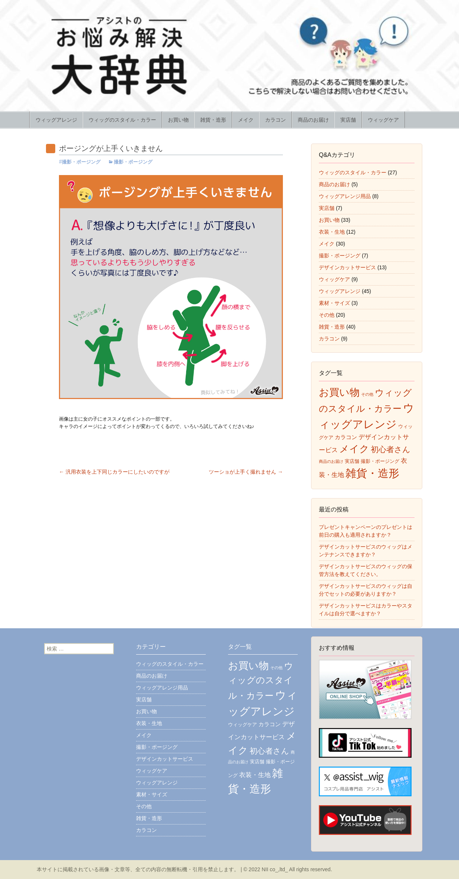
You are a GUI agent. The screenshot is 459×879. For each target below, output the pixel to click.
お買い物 (178, 120)
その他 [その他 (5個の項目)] (367, 394)
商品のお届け (313, 120)
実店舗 (348, 120)
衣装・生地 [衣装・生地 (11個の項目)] (255, 774)
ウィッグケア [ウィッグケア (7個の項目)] (242, 724)
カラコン (275, 120)
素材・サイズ (334, 303)
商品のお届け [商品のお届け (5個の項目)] (331, 461)
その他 (326, 315)
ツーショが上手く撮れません (246, 472)
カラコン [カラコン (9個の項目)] (346, 437)
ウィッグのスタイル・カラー (122, 120)
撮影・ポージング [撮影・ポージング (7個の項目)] (380, 461)
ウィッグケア (383, 120)
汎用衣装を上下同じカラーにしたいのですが (114, 472)
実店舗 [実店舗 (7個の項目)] (352, 461)
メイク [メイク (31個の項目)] (354, 449)
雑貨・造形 (213, 120)
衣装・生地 (332, 232)
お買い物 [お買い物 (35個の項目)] (339, 392)
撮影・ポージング (81, 162)
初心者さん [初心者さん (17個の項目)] (390, 449)
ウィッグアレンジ (56, 120)
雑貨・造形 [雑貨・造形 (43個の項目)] (372, 473)
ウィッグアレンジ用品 (345, 196)
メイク (246, 120)
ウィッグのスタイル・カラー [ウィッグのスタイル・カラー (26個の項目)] (260, 680)
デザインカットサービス (347, 267)
